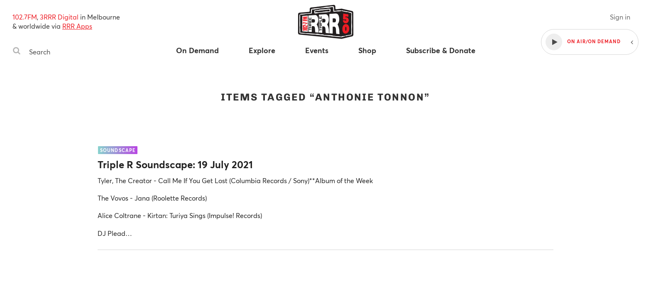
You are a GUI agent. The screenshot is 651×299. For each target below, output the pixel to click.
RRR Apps (77, 26)
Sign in (620, 16)
